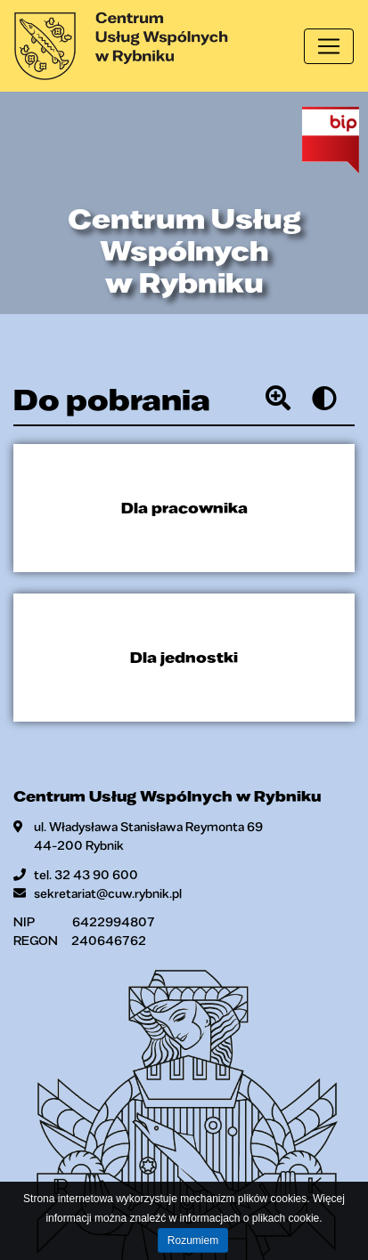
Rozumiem (193, 1240)
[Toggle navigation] (329, 46)
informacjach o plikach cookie (249, 1218)
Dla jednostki (184, 657)
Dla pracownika (184, 507)
